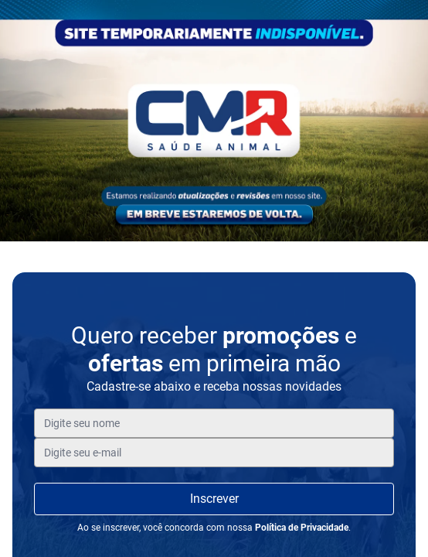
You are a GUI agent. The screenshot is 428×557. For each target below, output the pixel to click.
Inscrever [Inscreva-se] (214, 498)
